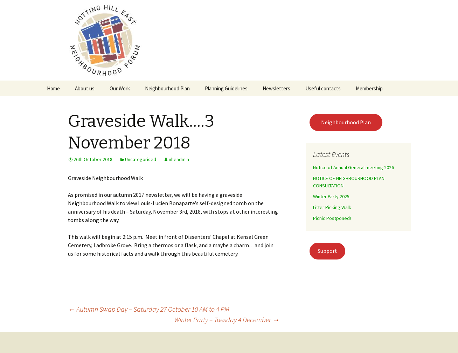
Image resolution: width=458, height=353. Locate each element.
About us (85, 88)
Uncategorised (140, 159)
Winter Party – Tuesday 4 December (226, 319)
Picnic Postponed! (332, 218)
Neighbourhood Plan (167, 88)
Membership (369, 88)
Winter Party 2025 (331, 196)
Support (327, 251)
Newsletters (276, 88)
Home (53, 88)
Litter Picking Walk (332, 207)
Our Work (120, 88)
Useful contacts (323, 88)
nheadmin (179, 159)
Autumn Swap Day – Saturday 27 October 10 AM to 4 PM (148, 309)
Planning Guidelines (226, 88)
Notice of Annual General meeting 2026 (353, 167)
